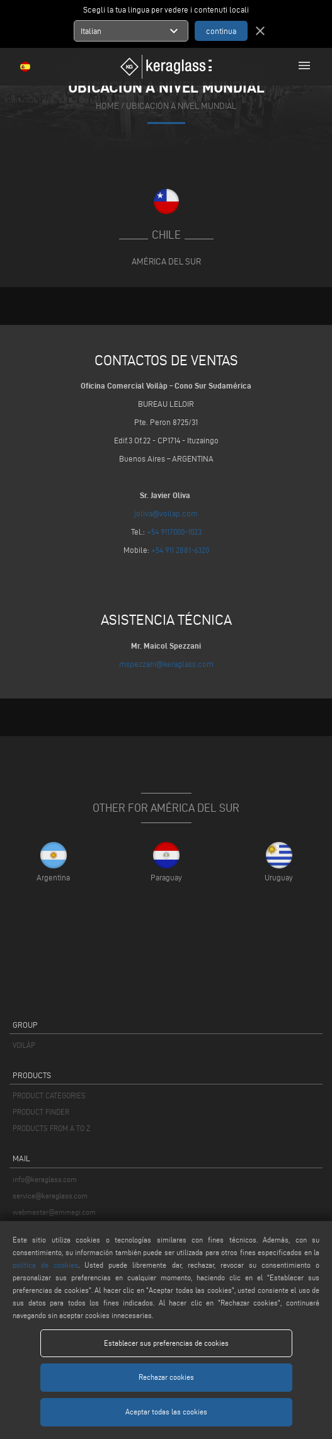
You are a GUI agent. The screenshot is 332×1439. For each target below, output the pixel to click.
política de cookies (45, 1265)
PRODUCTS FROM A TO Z (51, 1128)
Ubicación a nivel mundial (181, 106)
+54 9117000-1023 (174, 531)
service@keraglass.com (50, 1196)
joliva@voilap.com (166, 513)
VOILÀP (24, 1045)
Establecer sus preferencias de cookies (166, 1343)
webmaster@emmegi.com (54, 1212)
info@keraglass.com (45, 1179)
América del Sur (166, 261)
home (107, 106)
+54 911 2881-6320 (180, 549)
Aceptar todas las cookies (166, 1412)
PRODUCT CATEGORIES (49, 1095)
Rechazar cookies (166, 1377)
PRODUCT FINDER (41, 1112)
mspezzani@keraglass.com (166, 663)
